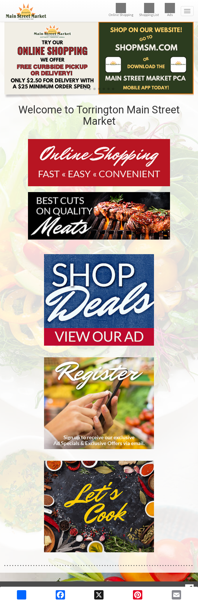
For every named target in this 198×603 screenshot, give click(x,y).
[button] (85, 89)
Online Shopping (120, 10)
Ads (170, 10)
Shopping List (149, 10)
